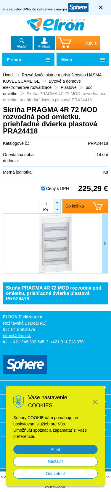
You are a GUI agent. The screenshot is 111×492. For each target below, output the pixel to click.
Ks (45, 210)
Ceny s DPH (57, 188)
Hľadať (22, 46)
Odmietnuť (55, 473)
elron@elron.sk (17, 335)
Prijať (55, 449)
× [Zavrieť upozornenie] (101, 7)
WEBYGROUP (55, 486)
